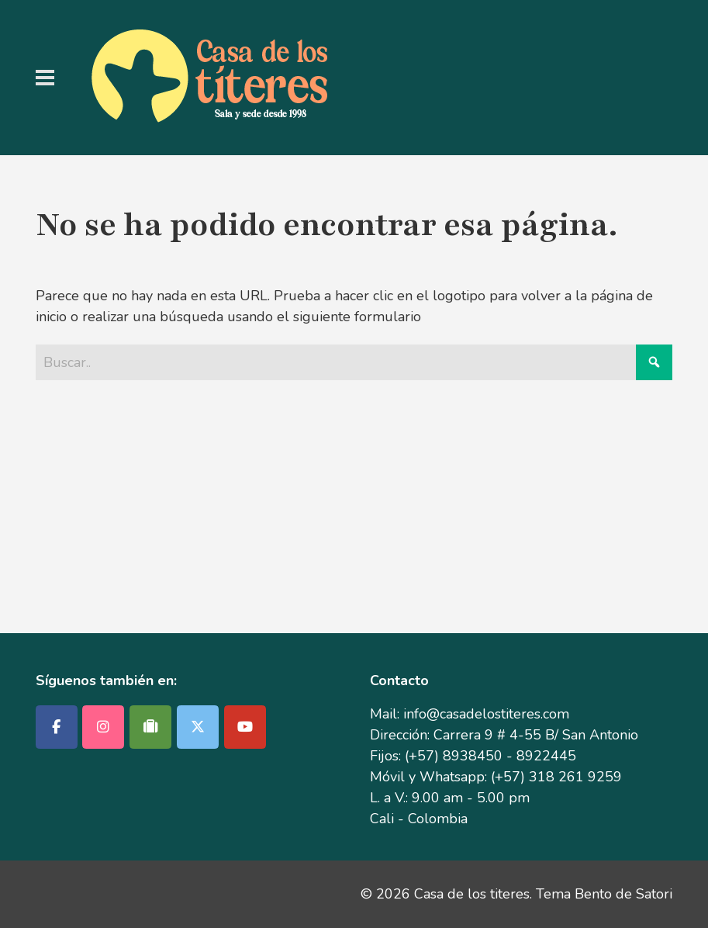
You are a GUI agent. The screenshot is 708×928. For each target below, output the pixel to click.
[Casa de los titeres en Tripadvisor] (150, 727)
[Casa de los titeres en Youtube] (245, 727)
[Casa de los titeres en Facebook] (57, 727)
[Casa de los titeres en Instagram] (103, 727)
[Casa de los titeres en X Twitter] (198, 727)
